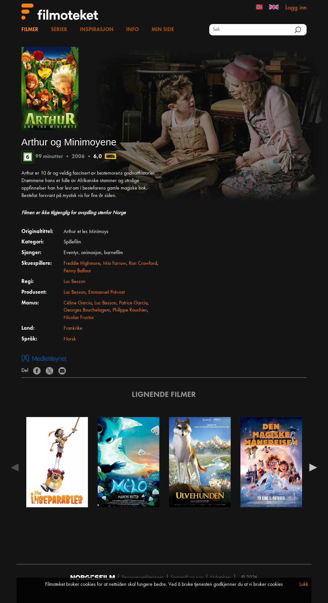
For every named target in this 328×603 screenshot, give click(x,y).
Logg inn (296, 8)
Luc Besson (75, 281)
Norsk (70, 339)
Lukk (303, 584)
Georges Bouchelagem (87, 310)
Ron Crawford (143, 263)
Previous (14, 467)
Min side (163, 29)
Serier (59, 29)
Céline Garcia (78, 303)
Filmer (29, 29)
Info (132, 29)
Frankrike (73, 328)
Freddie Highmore (82, 263)
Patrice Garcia (133, 303)
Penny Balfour (77, 271)
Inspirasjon (97, 29)
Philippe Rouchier (130, 310)
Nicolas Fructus (79, 317)
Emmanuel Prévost (106, 292)
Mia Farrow (114, 263)
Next (313, 467)
